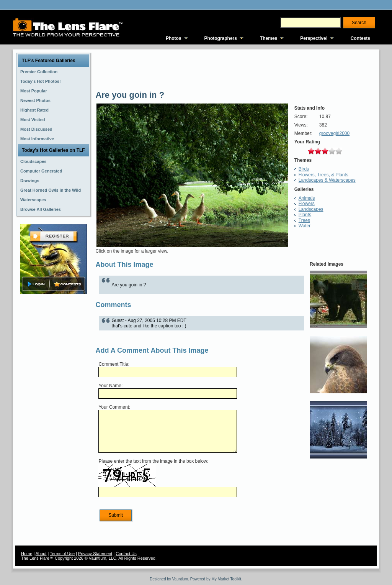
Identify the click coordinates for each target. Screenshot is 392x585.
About (41, 553)
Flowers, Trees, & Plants (323, 174)
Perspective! (313, 38)
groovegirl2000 (334, 133)
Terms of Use (62, 553)
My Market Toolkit (226, 579)
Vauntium (180, 579)
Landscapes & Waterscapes (327, 180)
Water (305, 225)
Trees (304, 220)
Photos (173, 38)
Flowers (307, 203)
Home (26, 553)
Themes (268, 38)
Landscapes (311, 209)
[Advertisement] (53, 417)
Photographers (220, 38)
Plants (305, 214)
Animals (307, 198)
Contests (360, 38)
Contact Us (126, 553)
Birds (304, 169)
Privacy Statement (95, 553)
